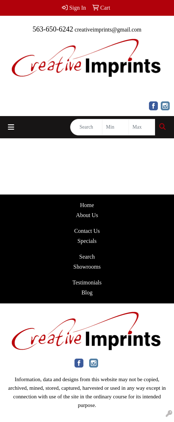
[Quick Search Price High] (142, 127)
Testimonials (87, 282)
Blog (86, 292)
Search (87, 257)
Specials (86, 241)
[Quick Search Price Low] (115, 127)
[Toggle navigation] (11, 127)
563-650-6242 (53, 29)
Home (87, 205)
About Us (87, 215)
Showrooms (87, 267)
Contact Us (87, 231)
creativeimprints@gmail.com (107, 30)
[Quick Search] (86, 127)
